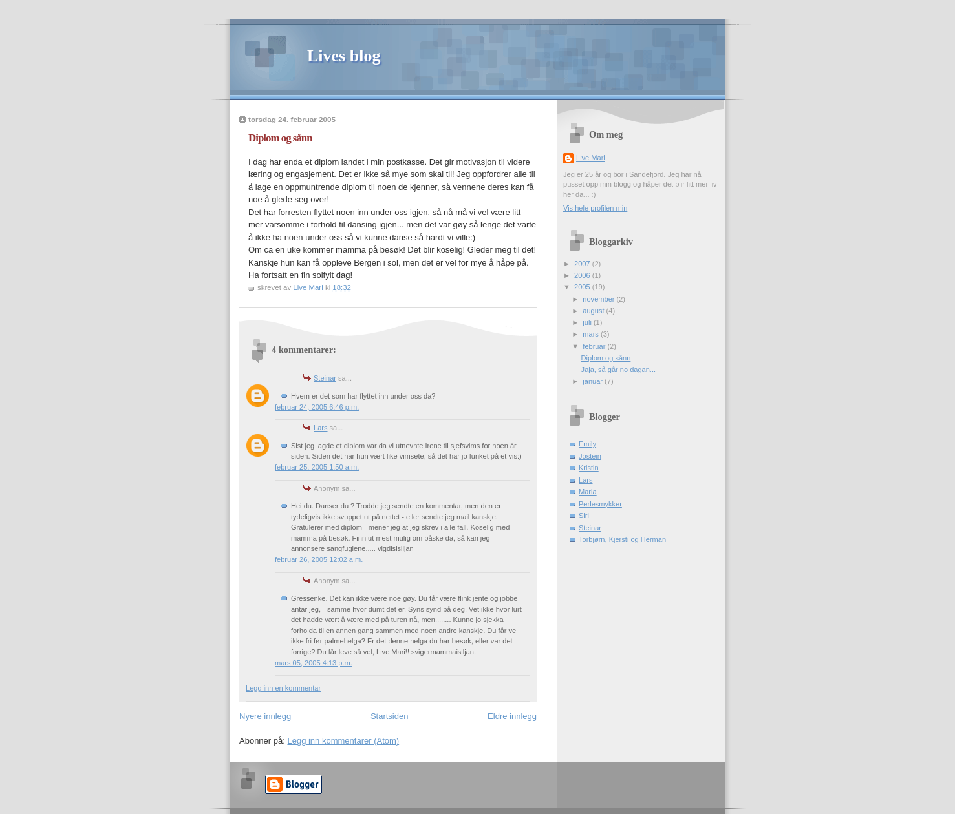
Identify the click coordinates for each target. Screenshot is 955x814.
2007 (583, 263)
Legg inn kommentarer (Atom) (343, 741)
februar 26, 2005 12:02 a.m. (319, 559)
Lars (321, 428)
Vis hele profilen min (595, 208)
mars (592, 334)
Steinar (325, 378)
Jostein (590, 456)
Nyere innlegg (265, 716)
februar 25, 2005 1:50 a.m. (317, 467)
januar (594, 381)
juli (588, 322)
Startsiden (389, 716)
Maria (588, 492)
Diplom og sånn (606, 358)
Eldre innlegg (512, 716)
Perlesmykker (600, 504)
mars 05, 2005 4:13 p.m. (313, 663)
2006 (583, 275)
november (599, 299)
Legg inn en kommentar (283, 688)
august (594, 311)
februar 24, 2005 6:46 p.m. (317, 407)
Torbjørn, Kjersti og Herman (622, 539)
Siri (584, 515)
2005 (583, 287)
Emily (587, 444)
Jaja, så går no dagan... (618, 369)
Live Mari (590, 158)
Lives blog (343, 56)
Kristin (589, 468)
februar (595, 346)
